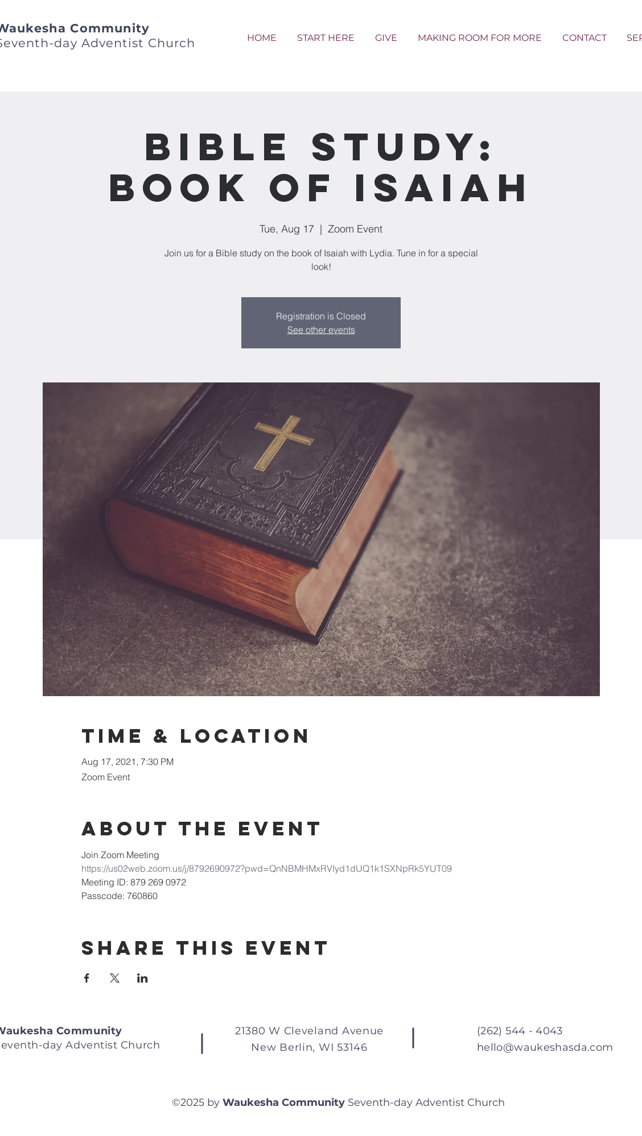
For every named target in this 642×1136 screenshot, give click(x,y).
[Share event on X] (114, 978)
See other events (321, 329)
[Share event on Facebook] (86, 978)
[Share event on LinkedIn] (142, 978)
